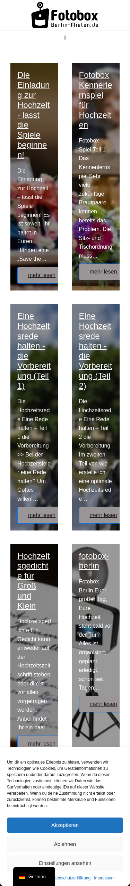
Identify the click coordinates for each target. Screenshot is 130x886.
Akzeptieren (65, 825)
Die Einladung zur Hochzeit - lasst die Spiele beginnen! (33, 114)
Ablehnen (65, 844)
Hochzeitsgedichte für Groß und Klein (33, 580)
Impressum (104, 878)
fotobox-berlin (94, 561)
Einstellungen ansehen (65, 863)
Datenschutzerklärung (70, 878)
